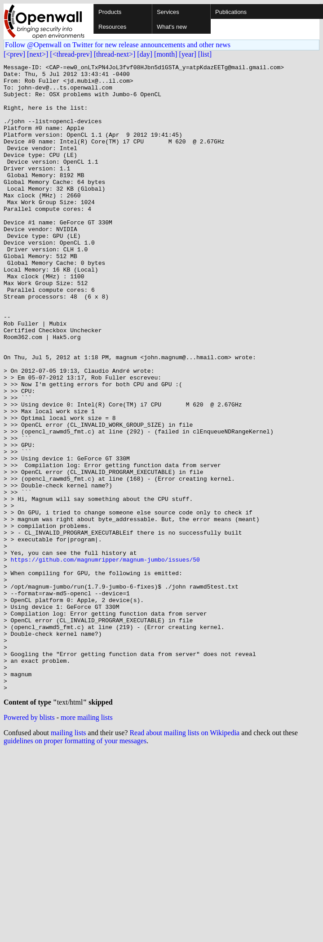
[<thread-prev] (71, 54)
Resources (112, 26)
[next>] (37, 54)
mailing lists (68, 859)
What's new (172, 26)
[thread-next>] (115, 54)
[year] (187, 54)
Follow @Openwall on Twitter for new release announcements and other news (117, 45)
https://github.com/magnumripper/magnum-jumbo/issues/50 (105, 659)
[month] (165, 54)
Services (168, 12)
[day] (144, 54)
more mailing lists (87, 844)
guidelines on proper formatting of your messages (75, 867)
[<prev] (14, 54)
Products (109, 12)
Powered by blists (29, 844)
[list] (205, 54)
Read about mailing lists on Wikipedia (184, 859)
